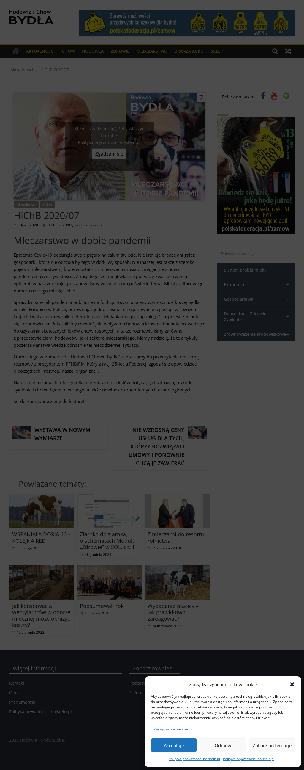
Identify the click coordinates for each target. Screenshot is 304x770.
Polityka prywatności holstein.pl (194, 758)
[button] (292, 684)
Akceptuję (174, 745)
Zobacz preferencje (272, 745)
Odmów (223, 745)
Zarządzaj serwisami (171, 729)
